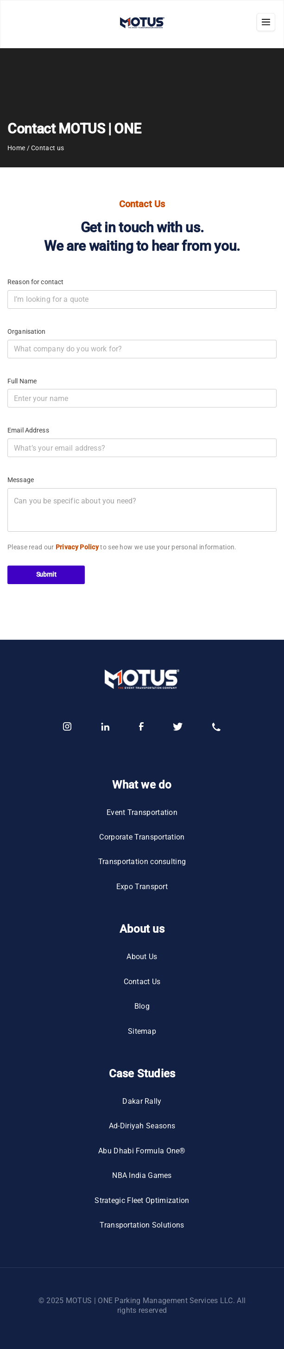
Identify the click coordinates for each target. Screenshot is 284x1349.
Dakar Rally (141, 1101)
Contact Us (142, 981)
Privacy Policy (77, 547)
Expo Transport (142, 886)
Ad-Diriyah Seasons (142, 1125)
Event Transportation (142, 812)
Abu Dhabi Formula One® (142, 1150)
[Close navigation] (266, 24)
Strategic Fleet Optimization (142, 1200)
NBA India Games (142, 1175)
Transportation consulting (142, 861)
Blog (142, 1006)
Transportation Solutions (142, 1225)
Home (16, 148)
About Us (141, 956)
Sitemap (142, 1031)
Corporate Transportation (141, 837)
